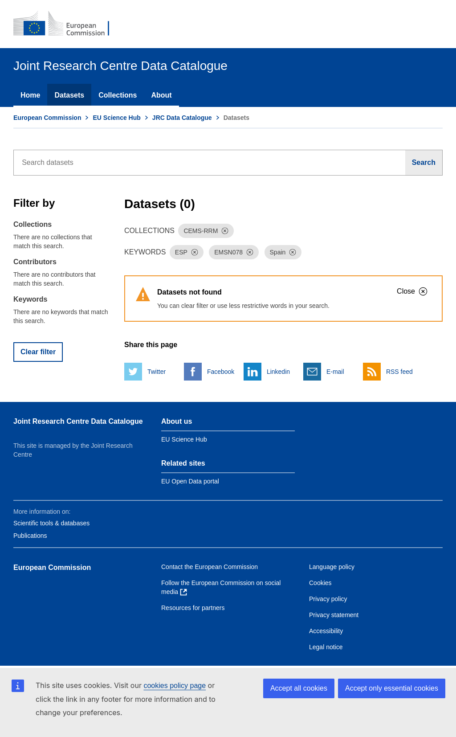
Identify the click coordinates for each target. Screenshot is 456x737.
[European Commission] (67, 24)
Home (30, 95)
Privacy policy (328, 598)
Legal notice (326, 647)
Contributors (35, 262)
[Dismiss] (224, 230)
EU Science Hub (116, 117)
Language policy (331, 566)
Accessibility (326, 631)
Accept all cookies (298, 688)
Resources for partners (192, 607)
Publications (30, 535)
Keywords (30, 299)
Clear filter (38, 352)
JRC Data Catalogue (182, 117)
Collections (117, 95)
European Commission (47, 117)
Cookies (320, 582)
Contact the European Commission (209, 566)
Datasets (69, 95)
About (161, 95)
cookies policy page (174, 685)
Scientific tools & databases (51, 523)
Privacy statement (333, 614)
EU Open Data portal (190, 481)
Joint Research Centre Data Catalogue (78, 421)
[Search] (424, 163)
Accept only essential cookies (391, 688)
